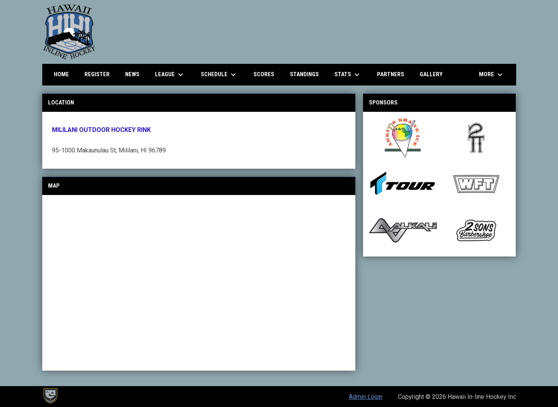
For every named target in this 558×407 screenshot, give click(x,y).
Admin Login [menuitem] (365, 396)
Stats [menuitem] (348, 74)
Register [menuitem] (97, 74)
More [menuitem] (492, 74)
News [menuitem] (132, 74)
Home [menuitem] (61, 74)
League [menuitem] (170, 74)
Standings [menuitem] (304, 74)
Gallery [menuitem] (431, 74)
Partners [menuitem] (390, 74)
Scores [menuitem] (263, 74)
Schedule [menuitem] (219, 74)
